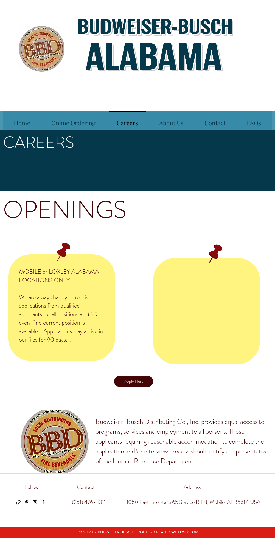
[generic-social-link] (18, 502)
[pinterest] (26, 502)
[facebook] (43, 502)
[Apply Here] (133, 381)
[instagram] (35, 502)
